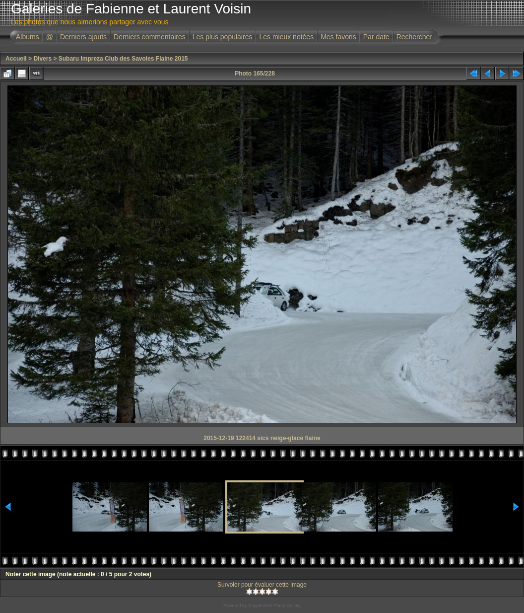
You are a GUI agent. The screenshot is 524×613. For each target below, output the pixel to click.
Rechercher (414, 37)
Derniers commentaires (150, 37)
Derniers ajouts (83, 37)
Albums (27, 37)
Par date (376, 37)
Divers (42, 58)
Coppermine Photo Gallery (274, 605)
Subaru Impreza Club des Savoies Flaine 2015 (123, 58)
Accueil (16, 58)
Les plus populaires (223, 37)
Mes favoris (338, 37)
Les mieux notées (286, 37)
